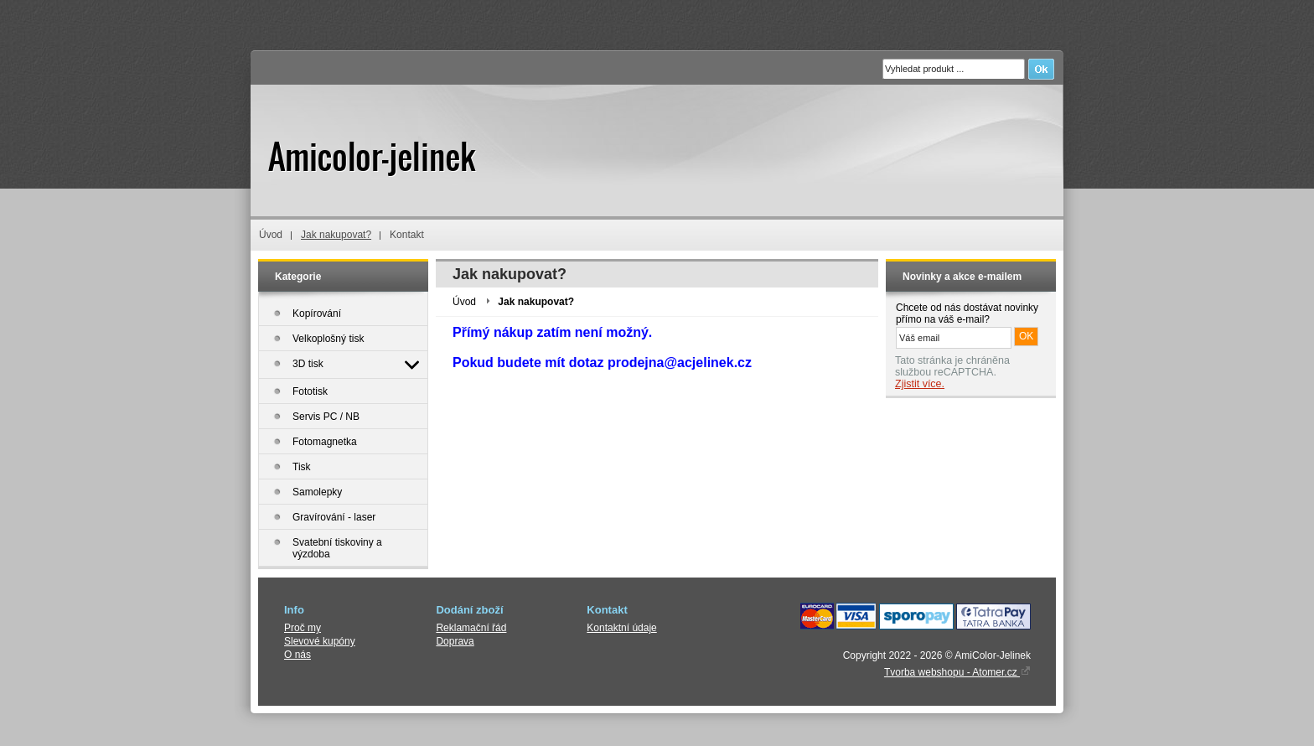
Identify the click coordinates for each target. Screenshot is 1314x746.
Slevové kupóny (319, 641)
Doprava (454, 641)
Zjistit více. (919, 384)
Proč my (302, 628)
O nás (297, 655)
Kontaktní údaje (621, 628)
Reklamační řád (471, 628)
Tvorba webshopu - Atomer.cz (957, 672)
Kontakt (407, 235)
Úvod (270, 235)
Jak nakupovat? (336, 235)
